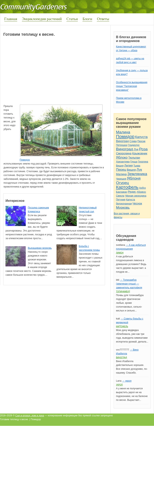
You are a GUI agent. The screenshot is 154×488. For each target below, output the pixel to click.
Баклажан (121, 192)
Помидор (25, 159)
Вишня (119, 165)
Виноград (122, 141)
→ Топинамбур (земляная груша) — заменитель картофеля (129, 284)
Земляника (137, 174)
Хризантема (122, 161)
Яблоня (134, 178)
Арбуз (142, 187)
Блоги (87, 19)
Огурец (122, 183)
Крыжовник (139, 153)
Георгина (143, 161)
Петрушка (121, 145)
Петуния (120, 199)
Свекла (120, 195)
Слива (133, 141)
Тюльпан (134, 157)
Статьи (72, 19)
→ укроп (126, 380)
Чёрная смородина (135, 195)
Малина (123, 132)
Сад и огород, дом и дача (29, 415)
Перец (121, 170)
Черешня (121, 178)
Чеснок (137, 203)
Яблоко (121, 157)
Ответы (103, 19)
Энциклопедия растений (42, 19)
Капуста (141, 137)
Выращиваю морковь (40, 248)
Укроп (119, 385)
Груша (133, 161)
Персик (141, 141)
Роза (143, 149)
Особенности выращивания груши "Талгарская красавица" (131, 86)
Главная (10, 19)
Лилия (128, 165)
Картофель (127, 187)
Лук (136, 149)
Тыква (136, 165)
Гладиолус (134, 145)
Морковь (122, 207)
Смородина (123, 153)
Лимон (119, 253)
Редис (132, 191)
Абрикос (141, 192)
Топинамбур (123, 291)
